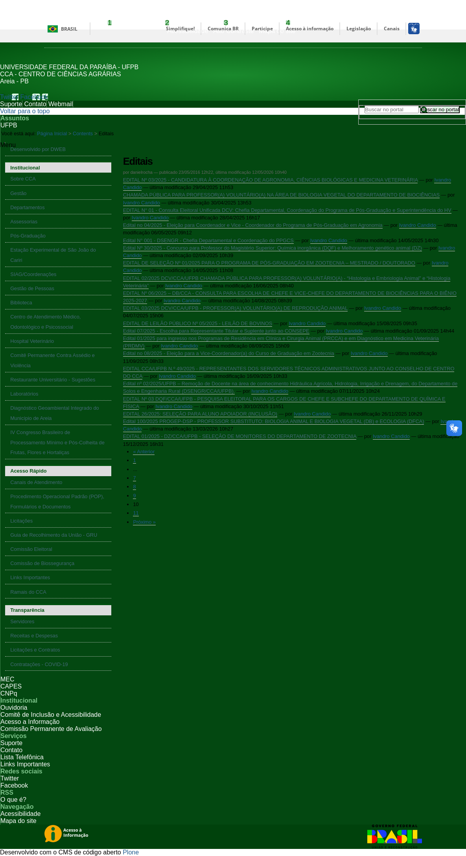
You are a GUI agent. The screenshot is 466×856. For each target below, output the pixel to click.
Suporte (11, 104)
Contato (35, 104)
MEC (7, 679)
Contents (83, 133)
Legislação (358, 28)
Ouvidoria (13, 707)
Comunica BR (223, 28)
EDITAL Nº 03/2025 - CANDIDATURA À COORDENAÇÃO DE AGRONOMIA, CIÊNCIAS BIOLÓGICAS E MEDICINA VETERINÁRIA (270, 180)
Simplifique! (180, 28)
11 (135, 513)
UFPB (8, 125)
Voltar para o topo (25, 111)
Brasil (69, 29)
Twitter (9, 97)
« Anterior (144, 452)
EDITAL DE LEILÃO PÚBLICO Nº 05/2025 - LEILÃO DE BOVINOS (197, 323)
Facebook (34, 97)
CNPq (8, 693)
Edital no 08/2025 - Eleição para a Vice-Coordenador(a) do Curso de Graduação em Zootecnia (228, 353)
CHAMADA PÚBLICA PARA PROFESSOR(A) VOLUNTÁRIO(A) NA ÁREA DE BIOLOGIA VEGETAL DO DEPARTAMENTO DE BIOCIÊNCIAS (281, 195)
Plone (131, 852)
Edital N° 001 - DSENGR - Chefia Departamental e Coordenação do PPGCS (208, 240)
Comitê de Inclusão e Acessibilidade (50, 714)
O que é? (13, 799)
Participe (262, 28)
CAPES (11, 686)
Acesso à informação (309, 28)
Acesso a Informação (29, 721)
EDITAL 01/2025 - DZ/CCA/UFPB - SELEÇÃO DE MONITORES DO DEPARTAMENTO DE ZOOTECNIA (239, 436)
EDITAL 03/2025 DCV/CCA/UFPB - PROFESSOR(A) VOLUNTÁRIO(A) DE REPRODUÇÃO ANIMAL (235, 308)
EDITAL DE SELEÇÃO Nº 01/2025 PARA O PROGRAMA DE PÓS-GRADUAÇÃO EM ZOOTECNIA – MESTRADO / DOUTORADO (269, 263)
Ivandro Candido (141, 203)
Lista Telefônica (22, 757)
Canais (392, 28)
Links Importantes (25, 764)
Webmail (60, 104)
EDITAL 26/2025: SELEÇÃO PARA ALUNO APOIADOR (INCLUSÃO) (200, 414)
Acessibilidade (20, 813)
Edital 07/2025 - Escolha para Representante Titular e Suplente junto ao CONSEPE (216, 331)
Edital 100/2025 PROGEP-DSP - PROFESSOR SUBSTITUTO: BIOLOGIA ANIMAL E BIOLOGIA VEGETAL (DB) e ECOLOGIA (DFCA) (273, 421)
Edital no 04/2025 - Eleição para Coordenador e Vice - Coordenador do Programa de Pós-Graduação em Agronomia (253, 225)
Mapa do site (18, 820)
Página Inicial (52, 133)
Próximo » (144, 522)
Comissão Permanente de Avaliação (51, 728)
